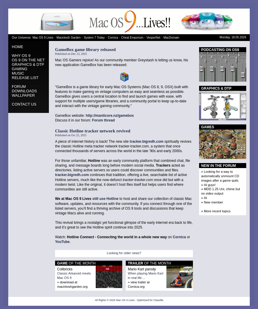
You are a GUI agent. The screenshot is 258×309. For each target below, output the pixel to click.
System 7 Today (94, 37)
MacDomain (171, 37)
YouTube (62, 242)
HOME (17, 47)
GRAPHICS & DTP (28, 64)
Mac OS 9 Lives (42, 37)
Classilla (158, 300)
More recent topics (217, 211)
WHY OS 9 (21, 55)
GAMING (19, 69)
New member (213, 202)
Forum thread (103, 120)
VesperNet (153, 37)
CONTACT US (24, 104)
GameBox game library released (85, 49)
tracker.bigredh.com (146, 141)
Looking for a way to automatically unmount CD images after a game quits (220, 176)
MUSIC (18, 73)
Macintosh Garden (69, 37)
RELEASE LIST (25, 77)
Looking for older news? (124, 253)
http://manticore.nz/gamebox (110, 116)
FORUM (19, 86)
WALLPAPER (23, 95)
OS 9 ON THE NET (28, 60)
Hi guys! (210, 185)
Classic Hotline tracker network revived (92, 131)
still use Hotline (105, 199)
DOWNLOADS (24, 91)
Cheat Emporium (132, 37)
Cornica (113, 37)
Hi (205, 198)
